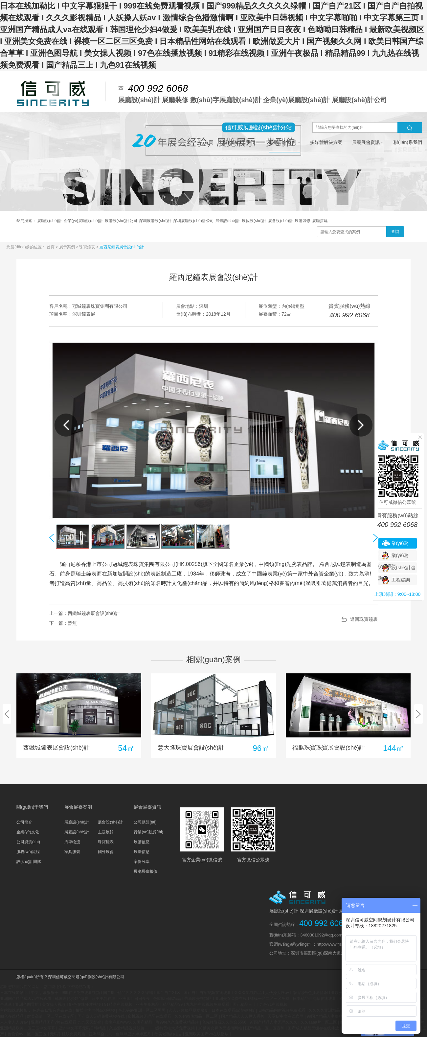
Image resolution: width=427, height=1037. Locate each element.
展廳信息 (141, 842)
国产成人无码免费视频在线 (102, 1016)
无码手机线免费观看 (68, 1034)
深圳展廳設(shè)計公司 (193, 220)
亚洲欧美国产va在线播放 (207, 1034)
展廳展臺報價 (145, 871)
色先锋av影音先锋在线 (53, 1010)
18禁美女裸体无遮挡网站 (220, 1028)
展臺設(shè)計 (227, 220)
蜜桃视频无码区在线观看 (150, 1016)
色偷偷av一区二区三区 (27, 1034)
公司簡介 (24, 822)
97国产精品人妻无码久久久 (274, 1022)
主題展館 (106, 832)
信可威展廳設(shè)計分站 (258, 127)
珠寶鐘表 (87, 247)
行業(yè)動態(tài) (148, 832)
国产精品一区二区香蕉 (265, 1028)
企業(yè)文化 (27, 832)
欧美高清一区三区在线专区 (51, 1016)
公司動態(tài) (145, 822)
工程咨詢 (401, 579)
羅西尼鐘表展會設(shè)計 (122, 247)
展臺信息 (141, 851)
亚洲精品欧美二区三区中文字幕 (28, 1028)
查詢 (395, 231)
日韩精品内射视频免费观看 (282, 1010)
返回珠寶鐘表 (364, 619)
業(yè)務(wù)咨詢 (393, 545)
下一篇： (63, 623)
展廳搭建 (320, 220)
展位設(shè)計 (254, 220)
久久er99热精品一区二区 (196, 1016)
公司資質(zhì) (28, 842)
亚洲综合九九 (101, 1034)
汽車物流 (72, 842)
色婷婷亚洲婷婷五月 (134, 1034)
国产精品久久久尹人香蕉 (243, 1016)
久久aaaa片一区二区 (319, 1022)
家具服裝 (72, 851)
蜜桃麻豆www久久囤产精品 (128, 1022)
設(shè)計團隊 (28, 861)
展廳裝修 (302, 220)
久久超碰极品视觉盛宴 (189, 1010)
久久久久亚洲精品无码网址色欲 (336, 1010)
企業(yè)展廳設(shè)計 (83, 220)
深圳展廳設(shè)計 (155, 220)
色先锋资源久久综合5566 (224, 1022)
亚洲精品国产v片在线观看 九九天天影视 (66, 1022)
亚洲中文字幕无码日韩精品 (82, 1028)
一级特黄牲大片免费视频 (173, 1028)
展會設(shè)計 (280, 220)
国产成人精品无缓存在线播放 (314, 1028)
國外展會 (106, 851)
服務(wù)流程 (28, 851)
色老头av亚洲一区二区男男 (142, 1010)
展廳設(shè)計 (49, 220)
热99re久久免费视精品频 (177, 1022)
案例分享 (141, 861)
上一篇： (84, 613)
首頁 (51, 247)
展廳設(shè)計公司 (121, 220)
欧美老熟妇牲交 (168, 1034)
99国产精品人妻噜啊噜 (327, 1016)
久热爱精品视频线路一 (129, 1028)
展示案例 (67, 247)
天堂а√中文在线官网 (286, 1016)
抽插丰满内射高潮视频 (96, 1010)
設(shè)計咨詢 (397, 569)
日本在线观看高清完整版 (234, 1010)
